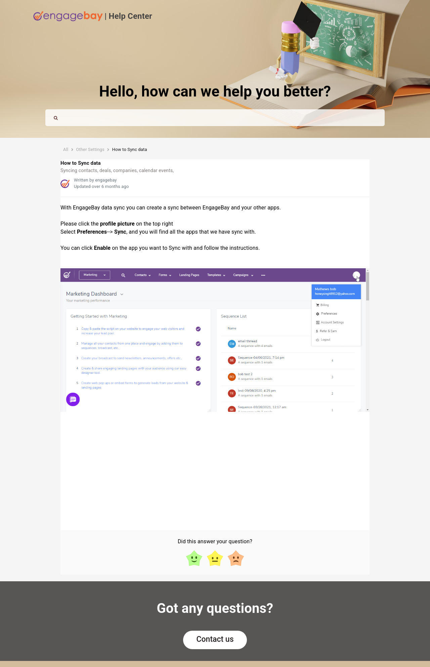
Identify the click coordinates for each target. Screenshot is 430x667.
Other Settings (90, 149)
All (65, 149)
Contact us (215, 639)
